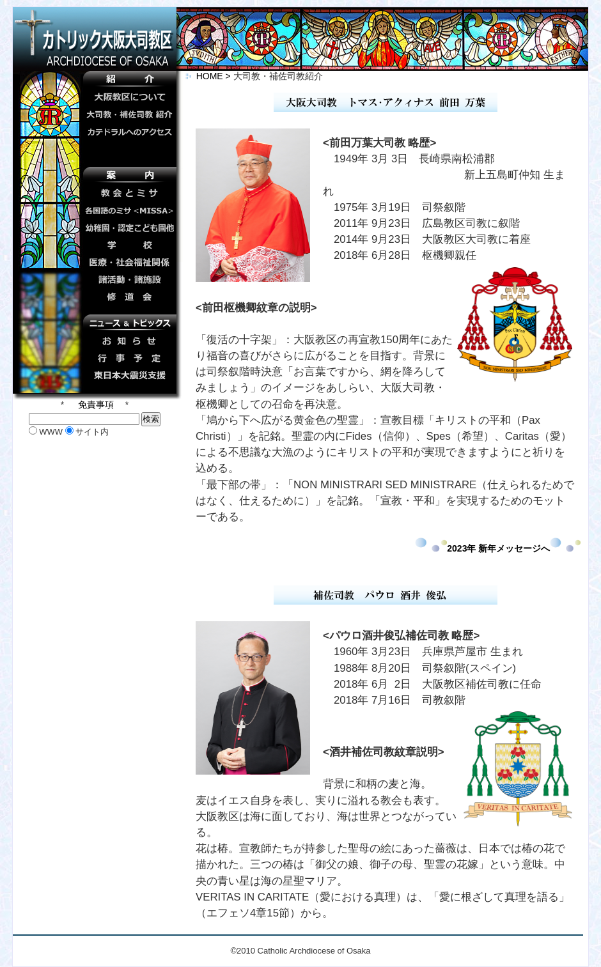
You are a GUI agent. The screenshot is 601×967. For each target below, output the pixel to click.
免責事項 (94, 404)
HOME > (209, 76)
